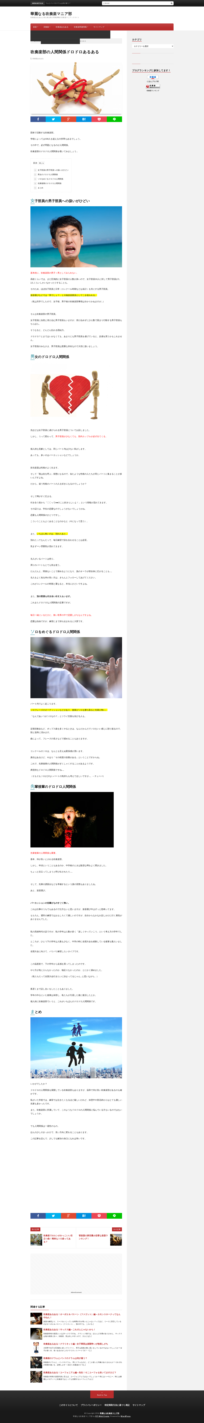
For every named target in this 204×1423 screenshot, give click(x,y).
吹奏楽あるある (62, 27)
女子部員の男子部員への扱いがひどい (51, 170)
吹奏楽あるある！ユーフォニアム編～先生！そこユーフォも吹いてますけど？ (79, 1372)
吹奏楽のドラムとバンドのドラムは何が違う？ (65, 1358)
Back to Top (102, 1395)
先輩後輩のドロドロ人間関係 (47, 183)
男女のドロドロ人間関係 (46, 174)
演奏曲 (46, 27)
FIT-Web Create (102, 1416)
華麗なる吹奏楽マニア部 (51, 13)
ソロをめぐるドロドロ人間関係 (48, 179)
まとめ (38, 187)
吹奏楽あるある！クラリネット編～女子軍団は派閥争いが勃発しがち (75, 1344)
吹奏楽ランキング (153, 90)
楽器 (35, 27)
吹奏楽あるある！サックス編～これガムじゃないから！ (69, 1329)
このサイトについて (68, 1405)
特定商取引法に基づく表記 (117, 1405)
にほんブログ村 (153, 81)
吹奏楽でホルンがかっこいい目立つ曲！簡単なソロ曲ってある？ (58, 1238)
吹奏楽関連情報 (80, 27)
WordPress (126, 1416)
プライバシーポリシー (91, 1405)
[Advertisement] (76, 1174)
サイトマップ (98, 27)
